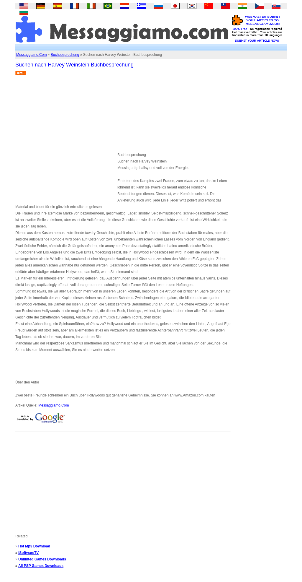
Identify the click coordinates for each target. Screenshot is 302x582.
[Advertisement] (122, 95)
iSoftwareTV (28, 553)
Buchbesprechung (65, 55)
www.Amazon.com (190, 395)
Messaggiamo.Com (31, 55)
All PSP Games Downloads (40, 566)
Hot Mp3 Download (34, 546)
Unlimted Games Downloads (42, 559)
